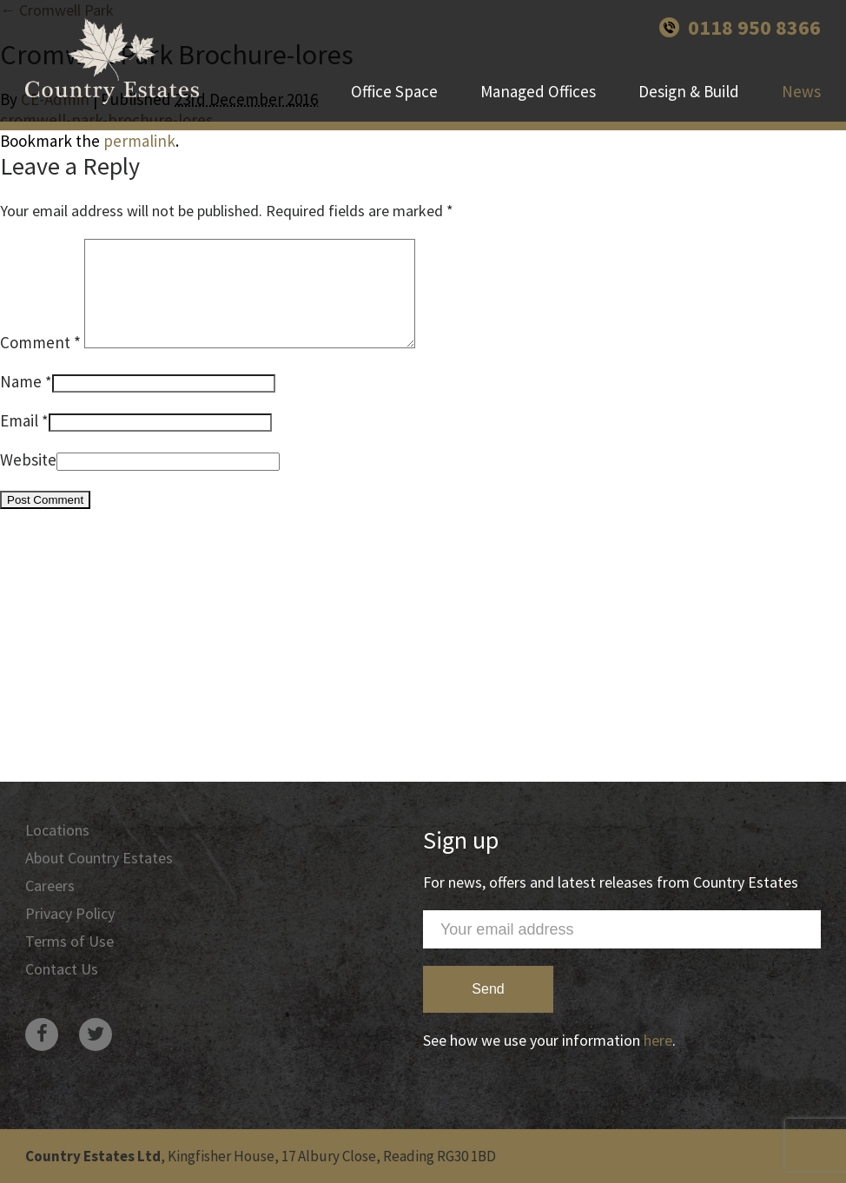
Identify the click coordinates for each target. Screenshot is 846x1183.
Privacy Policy (70, 913)
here (658, 1040)
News (801, 91)
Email (19, 441)
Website (28, 480)
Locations (57, 830)
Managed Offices (538, 91)
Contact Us (61, 969)
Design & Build (688, 91)
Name (21, 402)
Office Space (394, 91)
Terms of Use (69, 941)
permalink (139, 140)
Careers (50, 886)
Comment (40, 363)
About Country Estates (99, 858)
